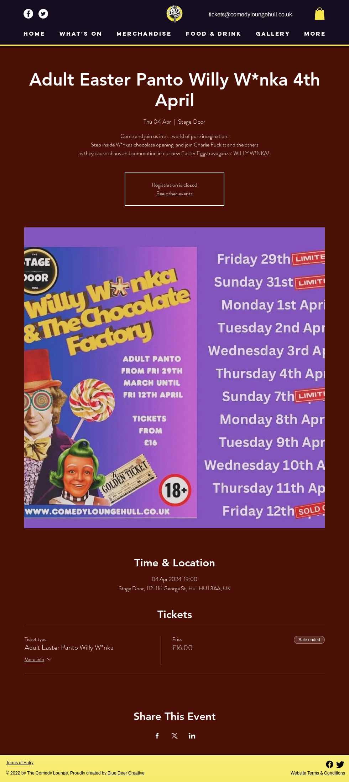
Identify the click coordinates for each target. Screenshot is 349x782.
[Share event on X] (174, 736)
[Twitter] (340, 764)
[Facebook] (329, 764)
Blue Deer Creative (126, 773)
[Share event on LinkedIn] (192, 736)
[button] (319, 13)
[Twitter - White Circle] (43, 14)
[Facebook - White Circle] (28, 14)
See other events (174, 193)
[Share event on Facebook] (157, 736)
